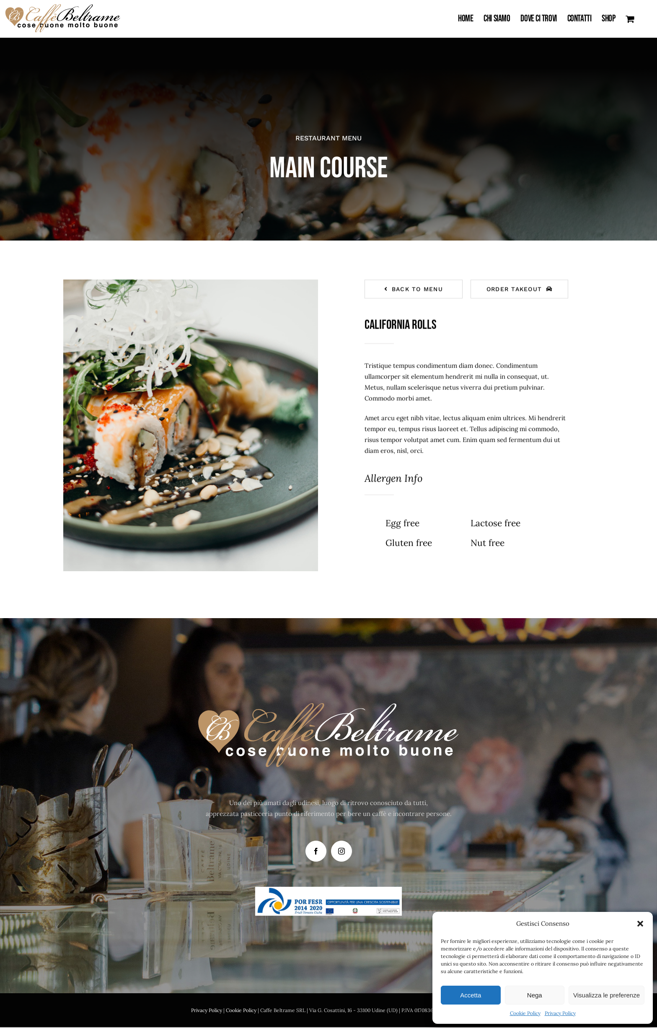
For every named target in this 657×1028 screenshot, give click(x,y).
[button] (640, 923)
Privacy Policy (560, 1013)
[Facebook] (315, 851)
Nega (534, 995)
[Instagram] (341, 851)
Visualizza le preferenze (606, 995)
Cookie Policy (525, 1013)
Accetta (470, 995)
